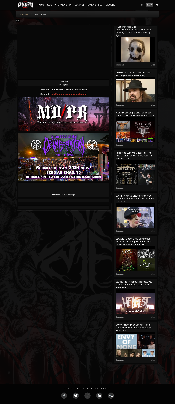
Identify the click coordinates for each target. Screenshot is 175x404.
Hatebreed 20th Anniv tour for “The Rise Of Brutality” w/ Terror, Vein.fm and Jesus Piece (134, 156)
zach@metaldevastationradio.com (68, 94)
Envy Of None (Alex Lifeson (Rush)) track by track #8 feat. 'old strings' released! (134, 328)
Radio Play (81, 89)
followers (40, 14)
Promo (70, 89)
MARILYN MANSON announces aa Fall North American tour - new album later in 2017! (135, 199)
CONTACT (79, 5)
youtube (24, 14)
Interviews (58, 89)
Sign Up (150, 5)
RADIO (41, 5)
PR (70, 5)
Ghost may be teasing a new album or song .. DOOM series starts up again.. (134, 32)
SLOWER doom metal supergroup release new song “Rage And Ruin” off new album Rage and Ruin (134, 242)
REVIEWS (91, 5)
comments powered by (64, 195)
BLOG (49, 5)
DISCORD (110, 5)
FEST (100, 5)
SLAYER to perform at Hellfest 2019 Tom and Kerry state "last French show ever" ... (134, 285)
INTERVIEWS (60, 5)
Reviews (46, 89)
